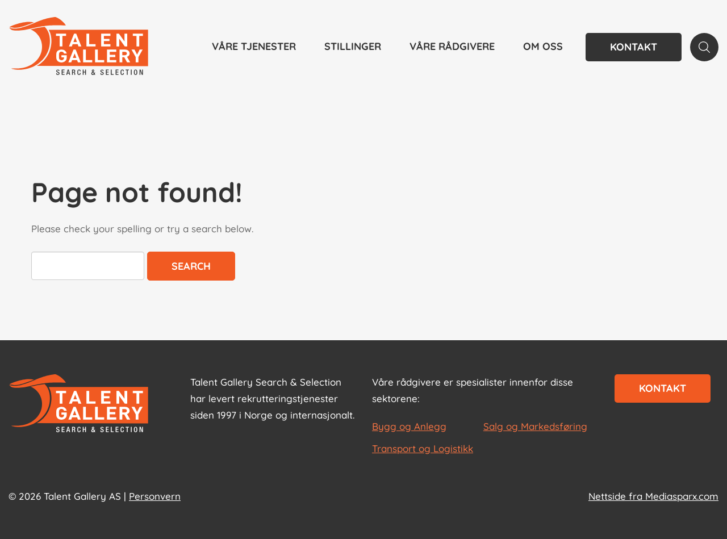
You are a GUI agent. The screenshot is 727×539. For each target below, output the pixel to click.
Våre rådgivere (452, 46)
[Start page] (79, 404)
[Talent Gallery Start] (79, 47)
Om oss (543, 46)
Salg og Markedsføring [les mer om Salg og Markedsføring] (535, 426)
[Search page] (704, 47)
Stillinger (352, 46)
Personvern (155, 496)
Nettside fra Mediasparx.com (653, 496)
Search (191, 266)
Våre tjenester (254, 46)
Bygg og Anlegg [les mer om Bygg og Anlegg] (409, 426)
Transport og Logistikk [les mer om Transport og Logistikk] (422, 448)
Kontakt (633, 46)
